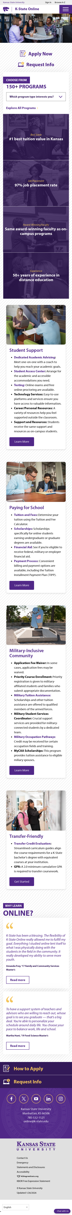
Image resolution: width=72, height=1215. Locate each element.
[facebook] (11, 1098)
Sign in (48, 2)
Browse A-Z (60, 2)
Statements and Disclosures (31, 1167)
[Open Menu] (65, 9)
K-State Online (27, 8)
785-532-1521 (36, 1117)
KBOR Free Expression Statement (33, 1181)
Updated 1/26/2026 (26, 1192)
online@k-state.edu (36, 1121)
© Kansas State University (30, 1188)
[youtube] (36, 1098)
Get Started (21, 881)
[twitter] (23, 1098)
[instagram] (60, 1098)
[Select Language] (15, 1207)
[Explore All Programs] (22, 108)
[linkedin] (48, 1098)
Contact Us (22, 1157)
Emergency (22, 1162)
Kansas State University (14, 2)
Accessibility (23, 1171)
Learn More (21, 441)
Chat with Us (63, 1211)
